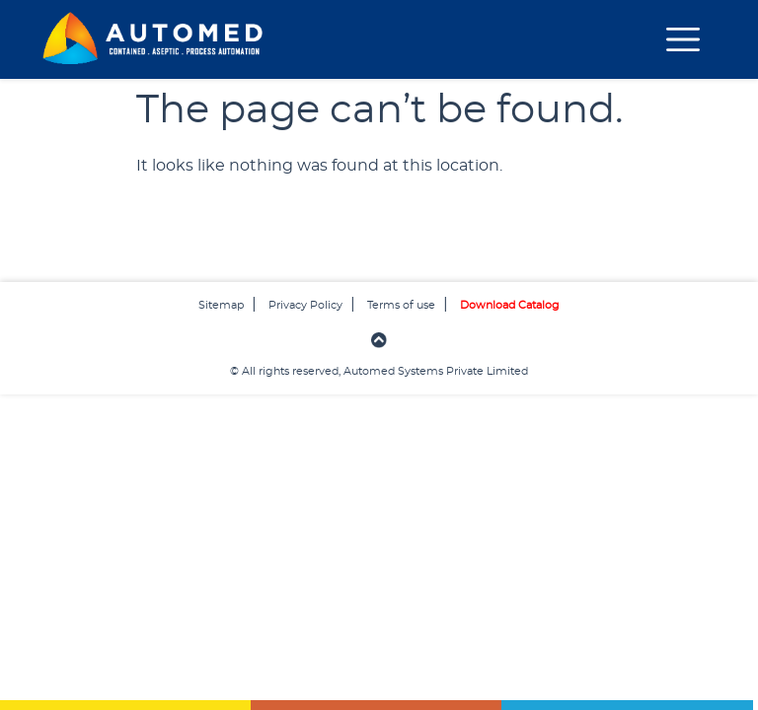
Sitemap (221, 305)
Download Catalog (510, 305)
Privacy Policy (305, 305)
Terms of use (401, 305)
